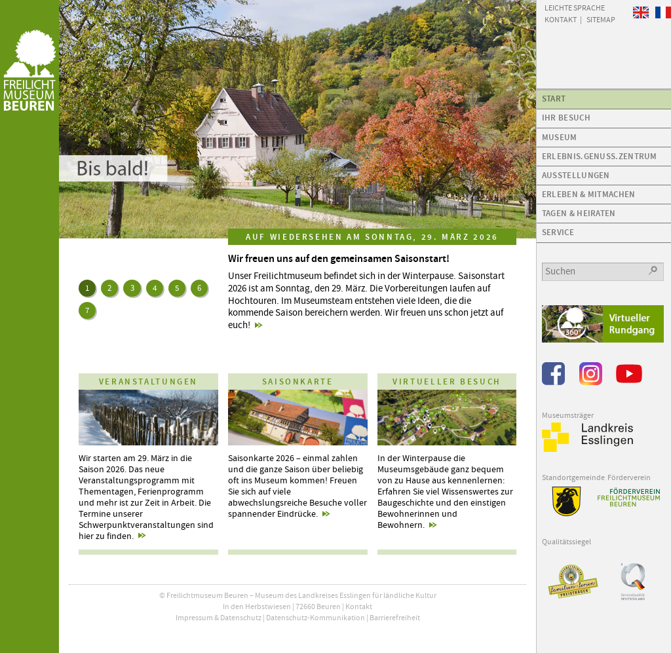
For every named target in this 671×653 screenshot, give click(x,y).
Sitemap (600, 19)
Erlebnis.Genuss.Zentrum (599, 156)
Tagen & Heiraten (579, 213)
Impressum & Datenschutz (218, 617)
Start (554, 98)
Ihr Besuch (566, 117)
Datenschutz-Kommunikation (315, 617)
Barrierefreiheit (395, 617)
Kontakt (358, 606)
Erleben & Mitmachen (589, 194)
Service (558, 232)
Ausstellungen (576, 175)
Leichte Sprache (575, 7)
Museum (559, 137)
